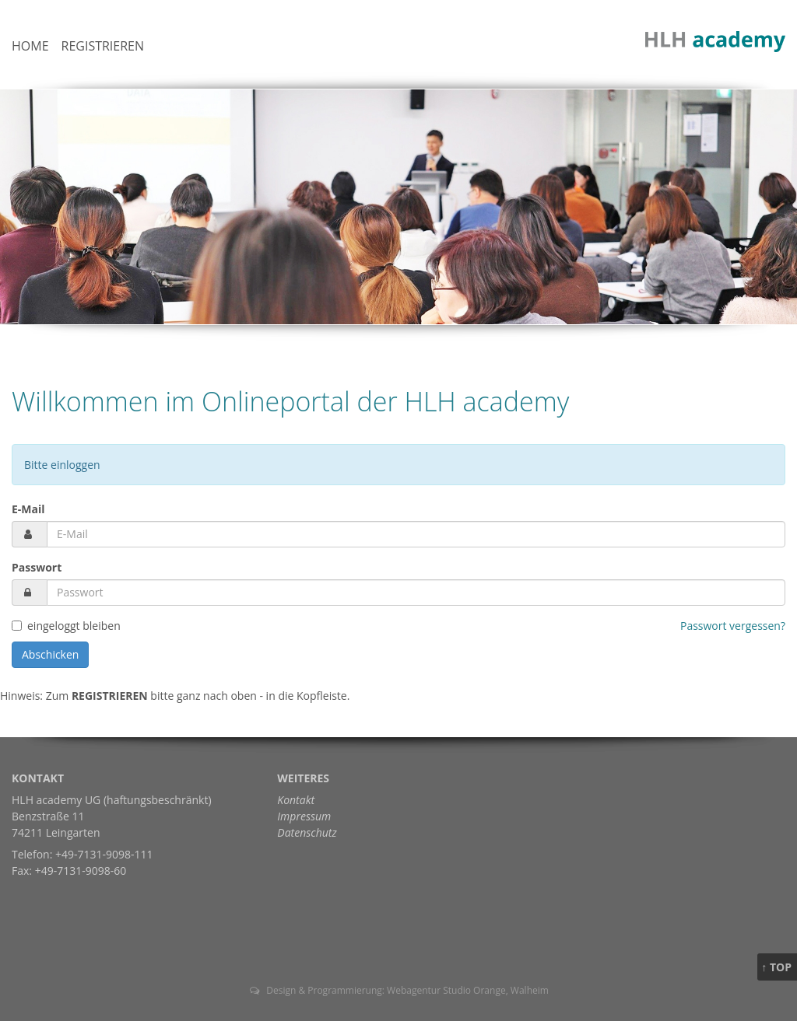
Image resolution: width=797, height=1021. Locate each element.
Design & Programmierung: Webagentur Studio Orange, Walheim (398, 990)
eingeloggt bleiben (74, 625)
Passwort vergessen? (732, 625)
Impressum (304, 816)
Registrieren (103, 45)
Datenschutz (306, 832)
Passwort (36, 567)
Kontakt (295, 799)
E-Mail (28, 509)
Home (30, 45)
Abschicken (50, 654)
